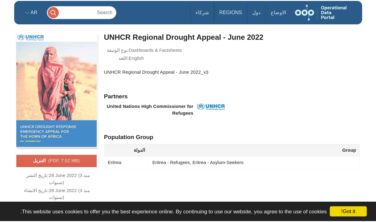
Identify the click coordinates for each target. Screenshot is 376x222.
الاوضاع (278, 12)
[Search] (81, 12)
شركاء (202, 12)
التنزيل (56, 161)
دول (256, 12)
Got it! (348, 211)
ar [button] (33, 12)
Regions (230, 12)
